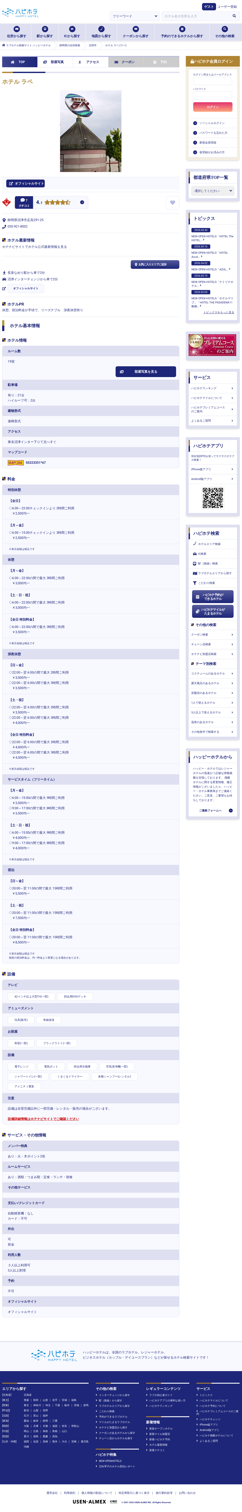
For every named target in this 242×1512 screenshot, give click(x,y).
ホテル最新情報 (156, 1444)
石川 (26, 1415)
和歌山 (75, 1426)
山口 (64, 1431)
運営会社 (52, 1492)
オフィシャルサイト (25, 288)
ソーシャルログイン (212, 123)
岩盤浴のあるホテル (212, 693)
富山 (35, 1415)
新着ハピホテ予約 (158, 1439)
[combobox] (195, 16)
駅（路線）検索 (205, 564)
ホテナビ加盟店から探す (111, 1427)
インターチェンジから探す (113, 1395)
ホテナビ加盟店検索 (212, 654)
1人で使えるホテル (212, 702)
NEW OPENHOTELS (108, 1461)
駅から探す (45, 32)
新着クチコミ (155, 1450)
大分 (64, 1441)
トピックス (204, 218)
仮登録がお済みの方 (212, 152)
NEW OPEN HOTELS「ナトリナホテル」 (212, 280)
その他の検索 (224, 32)
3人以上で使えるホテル (212, 712)
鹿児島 (85, 1441)
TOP (18, 62)
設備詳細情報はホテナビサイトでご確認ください (43, 1119)
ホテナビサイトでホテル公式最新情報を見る (34, 247)
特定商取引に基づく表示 (134, 1492)
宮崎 (73, 1441)
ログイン (213, 107)
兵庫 (35, 1426)
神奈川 (37, 1405)
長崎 (45, 1441)
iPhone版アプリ (212, 469)
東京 (26, 1405)
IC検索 (199, 554)
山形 (45, 1400)
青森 (26, 1400)
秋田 (35, 1400)
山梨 (35, 1410)
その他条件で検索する (212, 731)
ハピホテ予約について (211, 1405)
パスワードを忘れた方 (213, 132)
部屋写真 (53, 62)
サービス (202, 377)
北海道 (28, 1394)
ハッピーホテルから (212, 757)
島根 (54, 1431)
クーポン (125, 62)
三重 (54, 1420)
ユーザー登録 (227, 7)
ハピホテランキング (212, 388)
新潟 (26, 1410)
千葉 (57, 1405)
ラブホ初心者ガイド (159, 1395)
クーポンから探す (136, 32)
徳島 (35, 1436)
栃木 (67, 1405)
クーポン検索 (212, 634)
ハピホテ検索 (206, 533)
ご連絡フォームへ (210, 810)
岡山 (26, 1431)
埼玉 (48, 1405)
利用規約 (69, 1492)
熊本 (54, 1441)
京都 (45, 1426)
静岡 (45, 1420)
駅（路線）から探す (109, 1400)
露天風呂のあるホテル (212, 683)
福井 (45, 1415)
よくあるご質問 (212, 420)
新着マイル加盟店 (158, 1434)
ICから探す (72, 32)
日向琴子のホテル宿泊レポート (115, 1466)
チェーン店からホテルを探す (114, 1438)
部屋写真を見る (138, 372)
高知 (54, 1436)
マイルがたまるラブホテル (113, 1422)
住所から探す (16, 32)
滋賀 (54, 1426)
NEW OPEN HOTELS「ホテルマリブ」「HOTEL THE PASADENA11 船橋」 (212, 299)
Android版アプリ (212, 479)
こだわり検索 (204, 583)
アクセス (89, 62)
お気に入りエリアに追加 (150, 264)
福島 (73, 1400)
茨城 (76, 1405)
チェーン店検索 (212, 644)
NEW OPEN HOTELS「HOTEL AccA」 (209, 251)
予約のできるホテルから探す (182, 32)
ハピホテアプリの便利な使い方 (166, 1400)
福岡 (26, 1441)
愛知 (26, 1420)
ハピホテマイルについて (212, 398)
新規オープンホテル (159, 1428)
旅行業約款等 (164, 1492)
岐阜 (35, 1420)
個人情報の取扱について (96, 1492)
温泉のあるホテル (212, 722)
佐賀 (35, 1441)
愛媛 (45, 1436)
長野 (45, 1410)
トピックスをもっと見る (218, 312)
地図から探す (101, 32)
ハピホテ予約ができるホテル (209, 597)
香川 (26, 1436)
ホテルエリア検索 (207, 544)
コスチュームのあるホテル (212, 673)
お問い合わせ (187, 1492)
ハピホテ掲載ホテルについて (214, 1435)
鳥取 (45, 1431)
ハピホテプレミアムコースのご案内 (212, 409)
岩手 (54, 1400)
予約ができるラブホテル (111, 1416)
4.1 (39, 203)
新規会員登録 (207, 142)
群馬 (86, 1405)
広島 (35, 1431)
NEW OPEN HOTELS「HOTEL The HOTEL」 (212, 235)
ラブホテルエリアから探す (212, 573)
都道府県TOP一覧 (210, 177)
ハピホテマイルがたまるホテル (210, 611)
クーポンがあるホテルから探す (115, 1432)
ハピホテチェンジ (208, 1419)
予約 (160, 62)
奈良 (64, 1426)
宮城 (64, 1400)
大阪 (26, 1426)
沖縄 (26, 1446)
